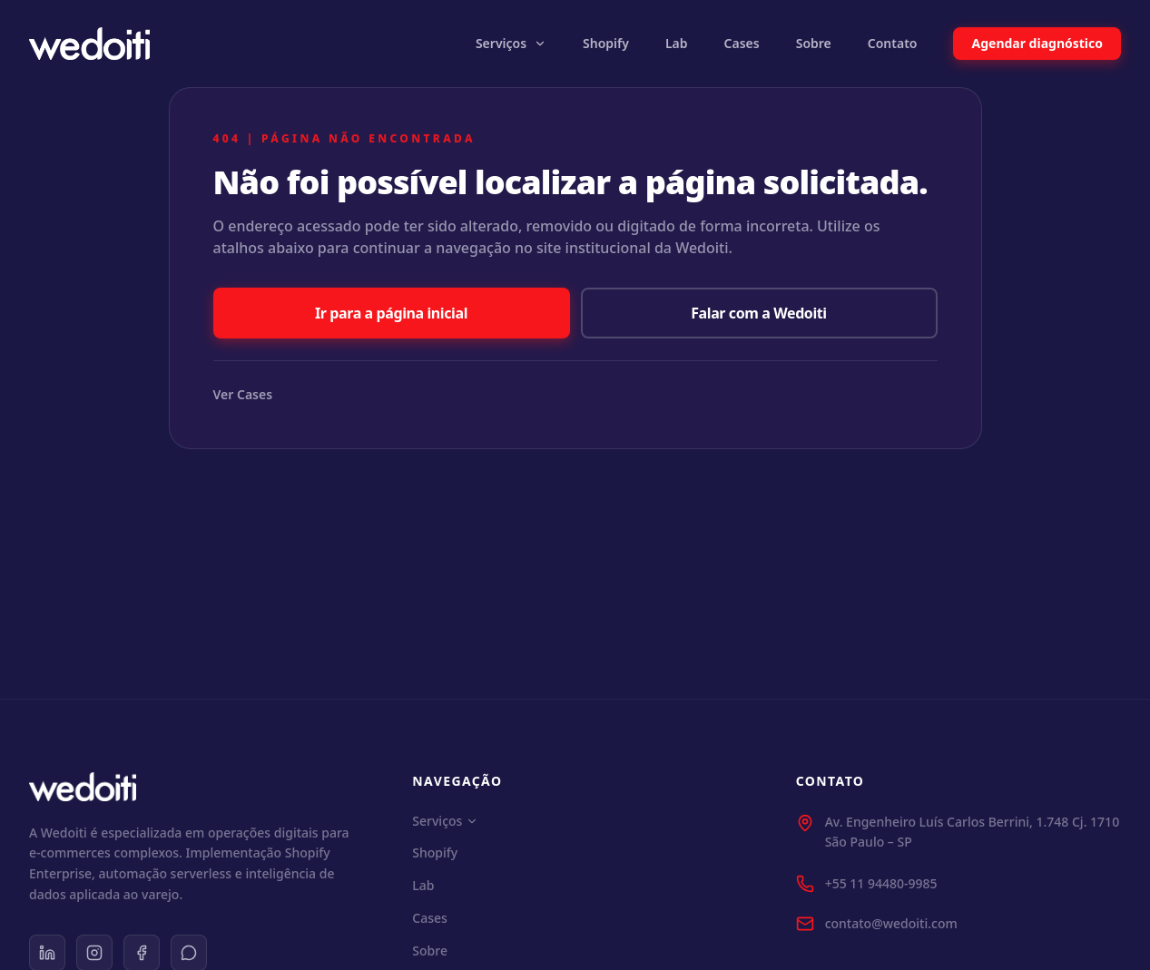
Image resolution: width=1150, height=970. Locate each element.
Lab (676, 43)
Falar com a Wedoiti (759, 313)
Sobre (813, 43)
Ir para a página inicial (391, 313)
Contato (893, 43)
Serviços (511, 43)
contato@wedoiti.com (891, 923)
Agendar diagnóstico (1037, 43)
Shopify (606, 43)
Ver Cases (243, 394)
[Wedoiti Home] (89, 43)
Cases (742, 43)
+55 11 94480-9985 (881, 883)
